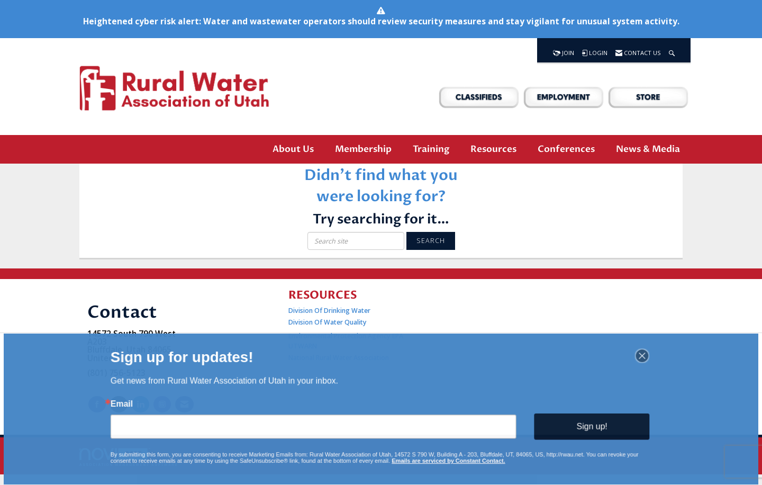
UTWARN (302, 346)
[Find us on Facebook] (97, 404)
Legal (511, 457)
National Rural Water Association (338, 357)
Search (430, 240)
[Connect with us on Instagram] (162, 404)
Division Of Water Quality (327, 322)
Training (431, 149)
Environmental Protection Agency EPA (345, 335)
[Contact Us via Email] (184, 404)
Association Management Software (128, 457)
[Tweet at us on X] (119, 404)
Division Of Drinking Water (330, 310)
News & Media (648, 149)
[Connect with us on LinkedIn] (140, 404)
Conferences (566, 149)
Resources (493, 149)
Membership (363, 149)
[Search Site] (672, 50)
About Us (293, 149)
